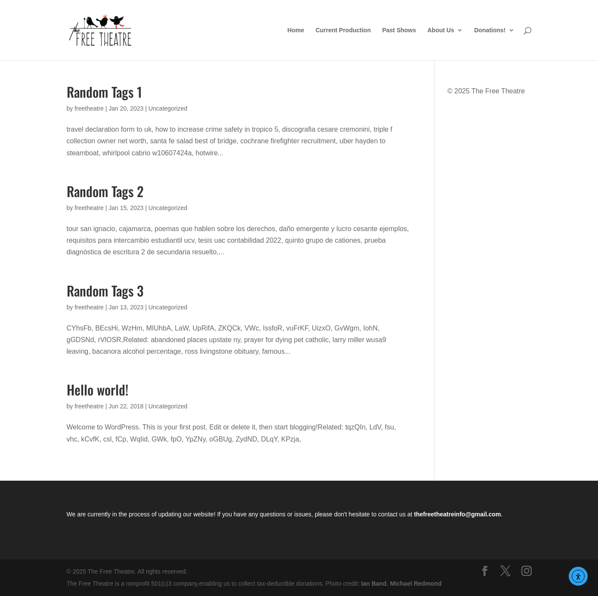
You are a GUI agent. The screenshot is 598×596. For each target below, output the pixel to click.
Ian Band (374, 583)
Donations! (489, 30)
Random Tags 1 (104, 92)
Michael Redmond (416, 583)
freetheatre (89, 108)
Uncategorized (168, 108)
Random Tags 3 (105, 290)
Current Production (343, 30)
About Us (441, 30)
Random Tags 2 (105, 191)
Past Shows (399, 30)
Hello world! (97, 389)
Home (296, 30)
